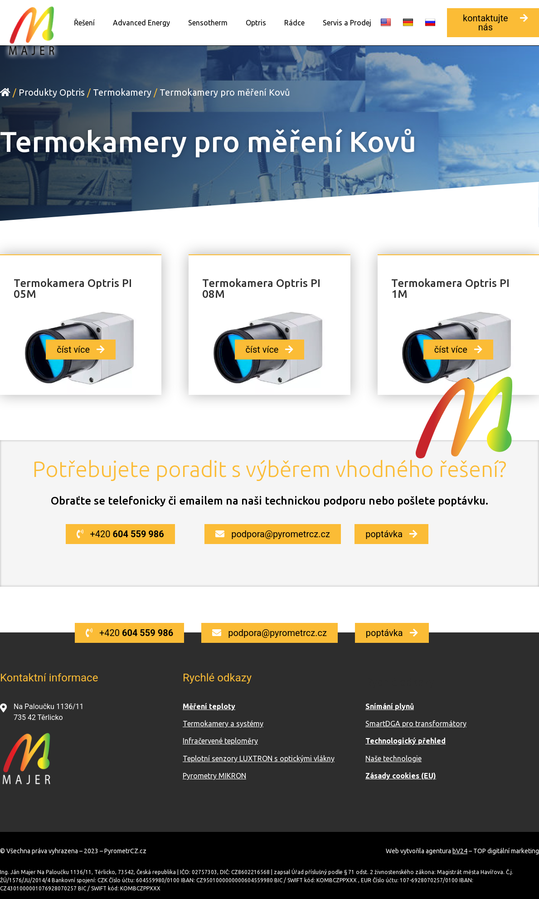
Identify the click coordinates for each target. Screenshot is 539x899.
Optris (256, 23)
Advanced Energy (141, 23)
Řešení (84, 23)
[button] (493, 22)
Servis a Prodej (347, 23)
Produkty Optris (52, 92)
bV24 (459, 850)
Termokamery (122, 92)
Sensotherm (208, 23)
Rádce (294, 23)
